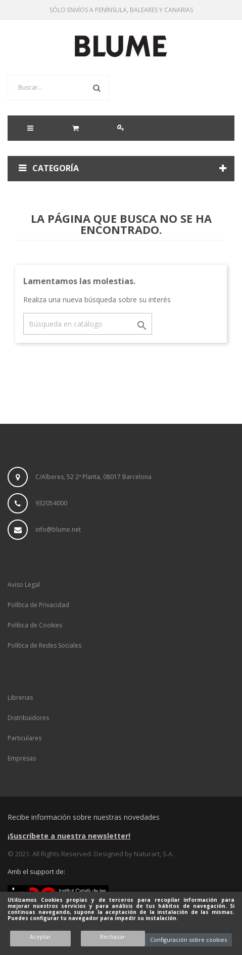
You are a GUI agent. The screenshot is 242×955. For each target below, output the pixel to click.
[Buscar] (87, 324)
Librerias (20, 697)
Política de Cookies (35, 625)
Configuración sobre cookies (188, 939)
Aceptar (40, 936)
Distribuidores (28, 717)
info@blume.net (58, 529)
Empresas (22, 758)
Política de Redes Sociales (44, 645)
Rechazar (112, 936)
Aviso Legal (24, 584)
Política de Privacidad (38, 605)
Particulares (24, 738)
